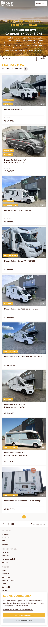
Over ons (5, 534)
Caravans (5, 556)
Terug (6, 59)
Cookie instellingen (24, 621)
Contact (5, 544)
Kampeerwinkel (8, 559)
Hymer (4, 590)
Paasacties (41, 3)
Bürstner (5, 574)
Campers (5, 552)
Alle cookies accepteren (24, 615)
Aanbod (5, 562)
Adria (4, 570)
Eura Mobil (6, 587)
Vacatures (6, 537)
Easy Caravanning (9, 580)
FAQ (3, 541)
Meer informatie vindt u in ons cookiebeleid (18, 610)
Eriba (4, 584)
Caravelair (6, 577)
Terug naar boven (38, 524)
